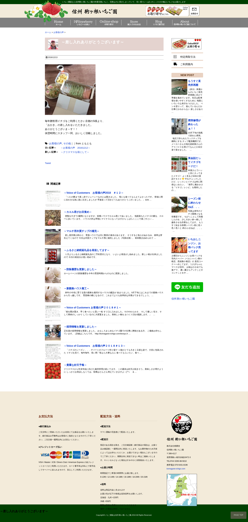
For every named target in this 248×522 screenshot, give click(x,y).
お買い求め (146, 22)
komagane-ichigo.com (176, 469)
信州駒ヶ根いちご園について (197, 22)
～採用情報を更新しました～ (80, 326)
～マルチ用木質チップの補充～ (81, 231)
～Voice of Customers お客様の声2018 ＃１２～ (94, 192)
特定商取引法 (187, 56)
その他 (67, 143)
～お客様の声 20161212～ (75, 147)
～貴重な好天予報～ (75, 365)
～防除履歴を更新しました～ (80, 269)
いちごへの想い (95, 22)
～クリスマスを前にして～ (75, 152)
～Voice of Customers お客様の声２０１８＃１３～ (94, 345)
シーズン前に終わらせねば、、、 (194, 202)
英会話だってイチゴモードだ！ (194, 162)
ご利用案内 (186, 64)
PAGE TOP (238, 515)
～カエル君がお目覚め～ (78, 212)
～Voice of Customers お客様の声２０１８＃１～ (92, 307)
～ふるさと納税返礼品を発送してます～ (86, 250)
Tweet (48, 163)
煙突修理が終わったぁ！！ (194, 124)
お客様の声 (55, 143)
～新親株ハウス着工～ (76, 288)
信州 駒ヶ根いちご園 (183, 298)
